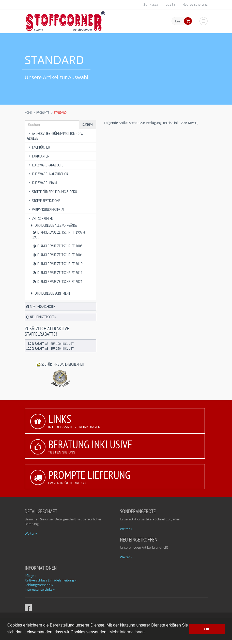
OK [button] (207, 629)
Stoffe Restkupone (43, 200)
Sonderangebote (40, 306)
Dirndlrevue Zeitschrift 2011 (57, 272)
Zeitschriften (40, 218)
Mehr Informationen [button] (127, 632)
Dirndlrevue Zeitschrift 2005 (57, 246)
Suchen (87, 124)
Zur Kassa (151, 4)
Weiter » (31, 533)
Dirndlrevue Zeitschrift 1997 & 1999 (59, 234)
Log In (170, 4)
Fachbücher (38, 147)
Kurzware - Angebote (45, 165)
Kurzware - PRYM (42, 182)
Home (28, 112)
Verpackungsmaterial (46, 209)
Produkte (42, 112)
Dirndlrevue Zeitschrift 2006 (57, 254)
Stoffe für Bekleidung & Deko (52, 191)
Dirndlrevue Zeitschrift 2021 (57, 281)
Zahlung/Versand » (39, 584)
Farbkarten (38, 156)
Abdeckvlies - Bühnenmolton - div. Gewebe (55, 136)
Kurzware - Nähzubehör (47, 174)
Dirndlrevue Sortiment (50, 293)
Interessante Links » (40, 589)
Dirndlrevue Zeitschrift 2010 (57, 263)
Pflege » (30, 575)
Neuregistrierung (195, 4)
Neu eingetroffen (41, 317)
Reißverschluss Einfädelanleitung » (50, 580)
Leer (178, 21)
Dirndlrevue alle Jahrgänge (54, 225)
